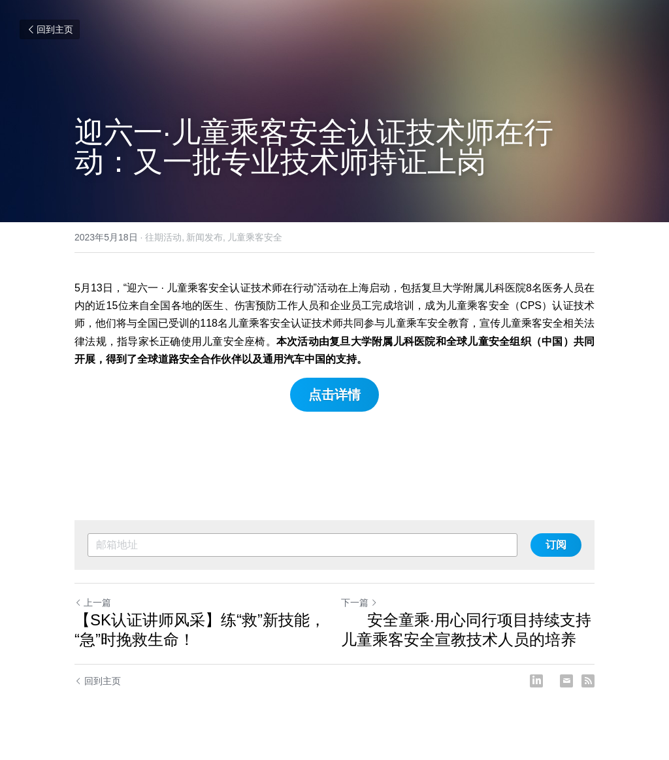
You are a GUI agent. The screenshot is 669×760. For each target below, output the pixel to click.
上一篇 (92, 602)
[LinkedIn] (536, 680)
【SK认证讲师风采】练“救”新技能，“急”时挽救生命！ (199, 629)
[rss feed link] (588, 680)
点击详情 (334, 395)
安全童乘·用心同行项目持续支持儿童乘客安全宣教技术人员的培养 (466, 629)
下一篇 (359, 602)
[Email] (566, 680)
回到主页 (49, 29)
